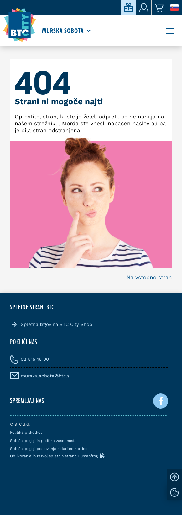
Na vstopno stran (149, 277)
